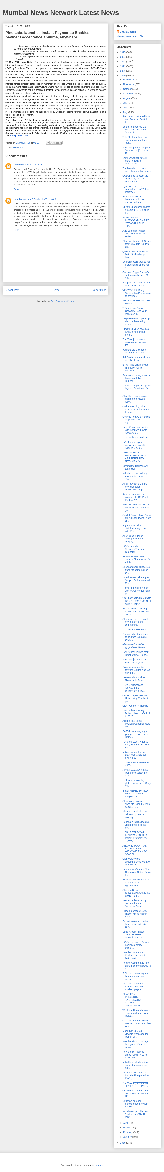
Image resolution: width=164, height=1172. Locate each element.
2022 (123, 66)
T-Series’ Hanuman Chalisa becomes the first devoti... (134, 955)
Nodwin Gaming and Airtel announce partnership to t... (136, 965)
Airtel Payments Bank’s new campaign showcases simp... (134, 486)
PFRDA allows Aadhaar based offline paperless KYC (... (136, 1075)
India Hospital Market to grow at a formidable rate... (135, 1065)
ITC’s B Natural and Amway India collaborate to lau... (133, 688)
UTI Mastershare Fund (134, 629)
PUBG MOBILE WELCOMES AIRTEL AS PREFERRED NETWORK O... (135, 456)
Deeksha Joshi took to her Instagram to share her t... (136, 264)
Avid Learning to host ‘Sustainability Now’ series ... (134, 233)
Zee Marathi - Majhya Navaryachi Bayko (133, 679)
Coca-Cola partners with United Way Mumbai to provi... (135, 698)
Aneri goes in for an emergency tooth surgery (132, 539)
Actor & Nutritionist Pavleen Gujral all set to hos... (136, 723)
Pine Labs (18, 147)
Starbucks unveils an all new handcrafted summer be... (135, 622)
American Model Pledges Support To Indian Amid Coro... (136, 580)
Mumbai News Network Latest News (61, 12)
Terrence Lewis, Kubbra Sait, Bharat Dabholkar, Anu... (136, 744)
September (129, 93)
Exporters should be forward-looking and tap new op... (136, 670)
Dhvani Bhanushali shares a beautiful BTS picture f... (136, 210)
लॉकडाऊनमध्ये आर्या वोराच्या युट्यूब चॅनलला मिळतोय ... (134, 646)
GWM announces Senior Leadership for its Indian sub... (136, 1023)
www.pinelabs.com (19, 135)
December (129, 79)
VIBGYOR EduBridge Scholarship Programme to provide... (136, 293)
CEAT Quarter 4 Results (135, 705)
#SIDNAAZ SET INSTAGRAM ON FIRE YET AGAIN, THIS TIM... (135, 221)
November (129, 84)
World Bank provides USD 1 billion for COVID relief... (136, 1114)
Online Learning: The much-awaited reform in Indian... (136, 409)
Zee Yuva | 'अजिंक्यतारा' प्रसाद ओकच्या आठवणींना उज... (134, 342)
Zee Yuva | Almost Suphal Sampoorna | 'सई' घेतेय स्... (136, 150)
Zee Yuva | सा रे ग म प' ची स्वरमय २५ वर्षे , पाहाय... (134, 661)
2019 (123, 1142)
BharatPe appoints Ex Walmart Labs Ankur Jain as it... (134, 129)
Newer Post (12, 290)
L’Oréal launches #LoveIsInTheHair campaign (133, 549)
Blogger (98, 1165)
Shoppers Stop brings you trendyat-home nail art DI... (136, 570)
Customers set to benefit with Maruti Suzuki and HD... (135, 1093)
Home (56, 290)
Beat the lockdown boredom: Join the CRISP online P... (133, 199)
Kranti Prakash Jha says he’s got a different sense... (135, 1044)
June (126, 107)
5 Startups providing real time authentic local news (135, 976)
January (127, 1136)
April (125, 1122)
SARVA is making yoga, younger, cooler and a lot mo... (135, 734)
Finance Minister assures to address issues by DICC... (135, 637)
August (127, 98)
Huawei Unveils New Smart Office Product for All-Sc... (136, 559)
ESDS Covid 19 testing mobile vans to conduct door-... (135, 611)
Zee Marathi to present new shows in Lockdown (136, 169)
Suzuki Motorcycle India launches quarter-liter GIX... (135, 773)
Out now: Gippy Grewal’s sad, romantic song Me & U (135, 275)
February (128, 1132)
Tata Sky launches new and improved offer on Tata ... (135, 140)
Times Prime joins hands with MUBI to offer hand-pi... (136, 590)
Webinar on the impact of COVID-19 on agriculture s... (135, 882)
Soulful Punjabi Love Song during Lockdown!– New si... (136, 518)
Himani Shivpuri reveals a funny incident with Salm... (136, 332)
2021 (123, 71)
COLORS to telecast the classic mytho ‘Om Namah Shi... (135, 178)
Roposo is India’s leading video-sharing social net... (135, 825)
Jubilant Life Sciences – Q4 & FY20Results (135, 351)
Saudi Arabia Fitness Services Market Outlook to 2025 (133, 934)
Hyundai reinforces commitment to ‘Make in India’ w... (136, 189)
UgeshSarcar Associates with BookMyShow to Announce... (135, 430)
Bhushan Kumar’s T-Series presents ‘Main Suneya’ (135, 1104)
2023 (123, 61)
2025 (123, 52)
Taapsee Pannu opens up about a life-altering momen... (136, 321)
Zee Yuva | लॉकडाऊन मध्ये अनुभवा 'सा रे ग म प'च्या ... (135, 1084)
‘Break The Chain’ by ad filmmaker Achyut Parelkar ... (135, 367)
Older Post (99, 290)
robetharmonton (22, 199)
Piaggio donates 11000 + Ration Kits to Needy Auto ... (135, 914)
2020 (123, 75)
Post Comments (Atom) (62, 301)
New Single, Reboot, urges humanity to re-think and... (135, 1054)
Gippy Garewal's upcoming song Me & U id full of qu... (136, 861)
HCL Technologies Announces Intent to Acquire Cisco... (134, 445)
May (125, 112)
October (127, 89)
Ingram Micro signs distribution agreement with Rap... (135, 528)
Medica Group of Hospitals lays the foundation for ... (136, 388)
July (125, 103)
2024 (123, 57)
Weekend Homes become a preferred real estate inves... (136, 1013)
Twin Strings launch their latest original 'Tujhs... (135, 653)
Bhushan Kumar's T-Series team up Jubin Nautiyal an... (136, 244)
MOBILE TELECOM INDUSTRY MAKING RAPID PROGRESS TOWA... (134, 836)
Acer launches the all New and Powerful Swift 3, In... (136, 119)
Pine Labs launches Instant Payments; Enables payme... (133, 986)
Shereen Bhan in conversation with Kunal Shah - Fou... (136, 893)
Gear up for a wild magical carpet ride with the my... (136, 419)
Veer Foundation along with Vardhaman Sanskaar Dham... (134, 903)
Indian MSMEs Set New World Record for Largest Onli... (135, 793)
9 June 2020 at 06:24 (35, 164)
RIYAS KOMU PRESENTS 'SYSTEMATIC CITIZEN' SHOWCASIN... (132, 1000)
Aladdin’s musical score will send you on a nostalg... (134, 814)
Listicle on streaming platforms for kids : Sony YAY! (136, 783)
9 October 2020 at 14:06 (44, 199)
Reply (16, 189)
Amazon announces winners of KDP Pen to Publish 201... (135, 497)
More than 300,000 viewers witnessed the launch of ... (135, 1034)
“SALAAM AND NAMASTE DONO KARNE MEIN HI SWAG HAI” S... (136, 601)
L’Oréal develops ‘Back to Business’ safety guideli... (135, 945)
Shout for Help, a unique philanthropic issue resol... (135, 399)
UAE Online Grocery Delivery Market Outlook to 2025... (136, 713)
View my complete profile (130, 36)
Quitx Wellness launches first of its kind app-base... (135, 254)
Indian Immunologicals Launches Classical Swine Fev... (134, 755)
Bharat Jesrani (128, 31)
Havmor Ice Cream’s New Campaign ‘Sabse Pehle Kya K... (136, 872)
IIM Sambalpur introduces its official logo (136, 359)
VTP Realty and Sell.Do (135, 437)
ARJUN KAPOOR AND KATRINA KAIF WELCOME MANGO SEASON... (134, 850)
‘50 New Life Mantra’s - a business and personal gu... (135, 507)
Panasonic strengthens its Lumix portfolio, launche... (136, 378)
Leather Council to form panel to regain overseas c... (134, 161)
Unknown (19, 164)
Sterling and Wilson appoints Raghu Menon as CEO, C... (136, 804)
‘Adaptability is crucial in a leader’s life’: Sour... (136, 284)
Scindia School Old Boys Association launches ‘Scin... (135, 476)
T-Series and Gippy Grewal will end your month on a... (134, 311)
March (126, 1127)
